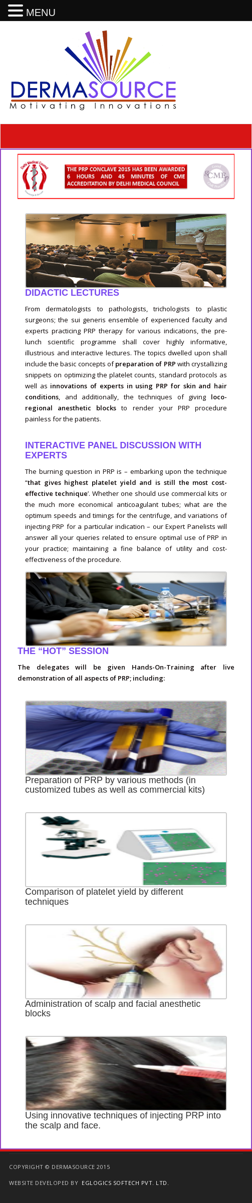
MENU (41, 12)
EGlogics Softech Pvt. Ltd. (125, 1182)
